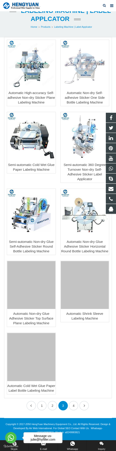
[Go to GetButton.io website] (11, 446)
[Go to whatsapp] (11, 437)
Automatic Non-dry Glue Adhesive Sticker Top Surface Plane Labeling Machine (31, 318)
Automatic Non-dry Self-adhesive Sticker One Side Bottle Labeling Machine (85, 97)
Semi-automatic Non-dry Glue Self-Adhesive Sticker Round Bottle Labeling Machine (31, 246)
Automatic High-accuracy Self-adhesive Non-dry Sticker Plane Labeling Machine (31, 97)
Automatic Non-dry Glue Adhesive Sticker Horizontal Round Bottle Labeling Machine (84, 246)
